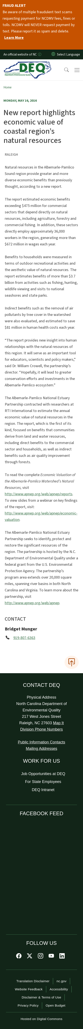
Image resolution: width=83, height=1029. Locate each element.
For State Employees (43, 782)
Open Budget (55, 1005)
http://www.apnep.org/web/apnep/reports (38, 494)
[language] (69, 54)
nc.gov (61, 981)
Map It (58, 723)
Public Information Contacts (41, 742)
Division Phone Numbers (41, 729)
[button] (63, 70)
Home (7, 87)
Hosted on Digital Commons (41, 1019)
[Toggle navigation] (77, 70)
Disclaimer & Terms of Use (41, 997)
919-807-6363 (24, 638)
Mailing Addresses (41, 748)
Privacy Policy (28, 1005)
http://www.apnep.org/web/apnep (32, 603)
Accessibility (59, 989)
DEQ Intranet (43, 790)
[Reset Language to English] (53, 54)
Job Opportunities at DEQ (43, 774)
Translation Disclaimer (32, 981)
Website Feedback (29, 989)
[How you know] (39, 54)
